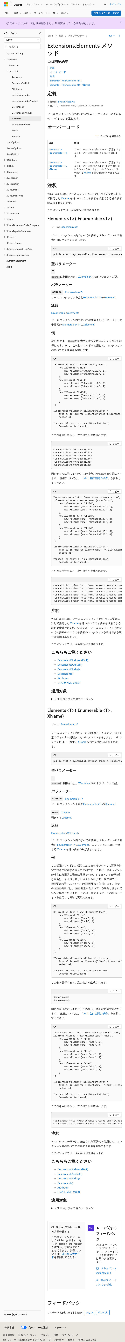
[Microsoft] (6, 4)
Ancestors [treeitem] (17, 77)
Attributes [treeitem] (17, 89)
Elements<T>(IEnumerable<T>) (65, 80)
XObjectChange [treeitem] (14, 243)
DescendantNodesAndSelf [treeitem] (25, 100)
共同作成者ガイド (65, 1255)
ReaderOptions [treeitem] (14, 148)
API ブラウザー (76, 35)
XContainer (84, 276)
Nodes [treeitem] (15, 130)
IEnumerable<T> (74, 292)
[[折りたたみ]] (39, 33)
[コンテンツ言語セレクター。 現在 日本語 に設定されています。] (9, 1327)
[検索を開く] (105, 4)
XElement (110, 297)
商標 (70, 1339)
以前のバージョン (27, 1335)
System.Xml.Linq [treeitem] (15, 53)
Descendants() (65, 673)
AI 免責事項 (8, 1335)
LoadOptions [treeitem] (13, 142)
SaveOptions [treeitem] (13, 154)
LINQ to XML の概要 (68, 682)
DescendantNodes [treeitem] (21, 94)
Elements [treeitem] (16, 118)
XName (87, 172)
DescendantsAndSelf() (69, 664)
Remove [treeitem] (16, 136)
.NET (61, 35)
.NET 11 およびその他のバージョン (74, 699)
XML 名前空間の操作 (96, 478)
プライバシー (69, 1335)
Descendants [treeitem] (18, 106)
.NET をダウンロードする (106, 13)
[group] (86, 254)
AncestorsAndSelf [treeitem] (20, 83)
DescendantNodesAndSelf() (73, 660)
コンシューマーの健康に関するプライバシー (25, 1339)
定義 (52, 67)
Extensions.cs (68, 226)
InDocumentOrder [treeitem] (21, 124)
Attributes (63, 678)
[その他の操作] (119, 35)
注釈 (52, 76)
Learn (51, 35)
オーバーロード (58, 72)
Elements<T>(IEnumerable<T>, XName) (70, 84)
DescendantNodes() (68, 669)
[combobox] (22, 40)
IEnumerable (58, 312)
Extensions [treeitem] (14, 65)
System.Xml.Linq (66, 101)
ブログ (44, 1335)
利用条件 (59, 1339)
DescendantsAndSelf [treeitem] (22, 112)
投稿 (56, 1335)
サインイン (115, 4)
